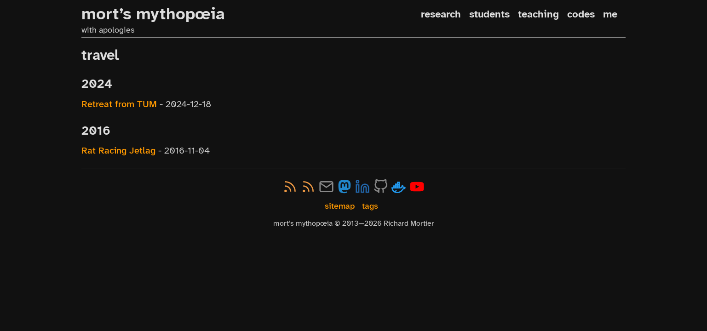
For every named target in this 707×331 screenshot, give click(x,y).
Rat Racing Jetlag (118, 150)
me (610, 14)
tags (370, 206)
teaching (538, 14)
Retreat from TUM (119, 104)
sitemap (340, 206)
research (441, 14)
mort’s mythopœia (153, 13)
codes (581, 14)
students (489, 14)
